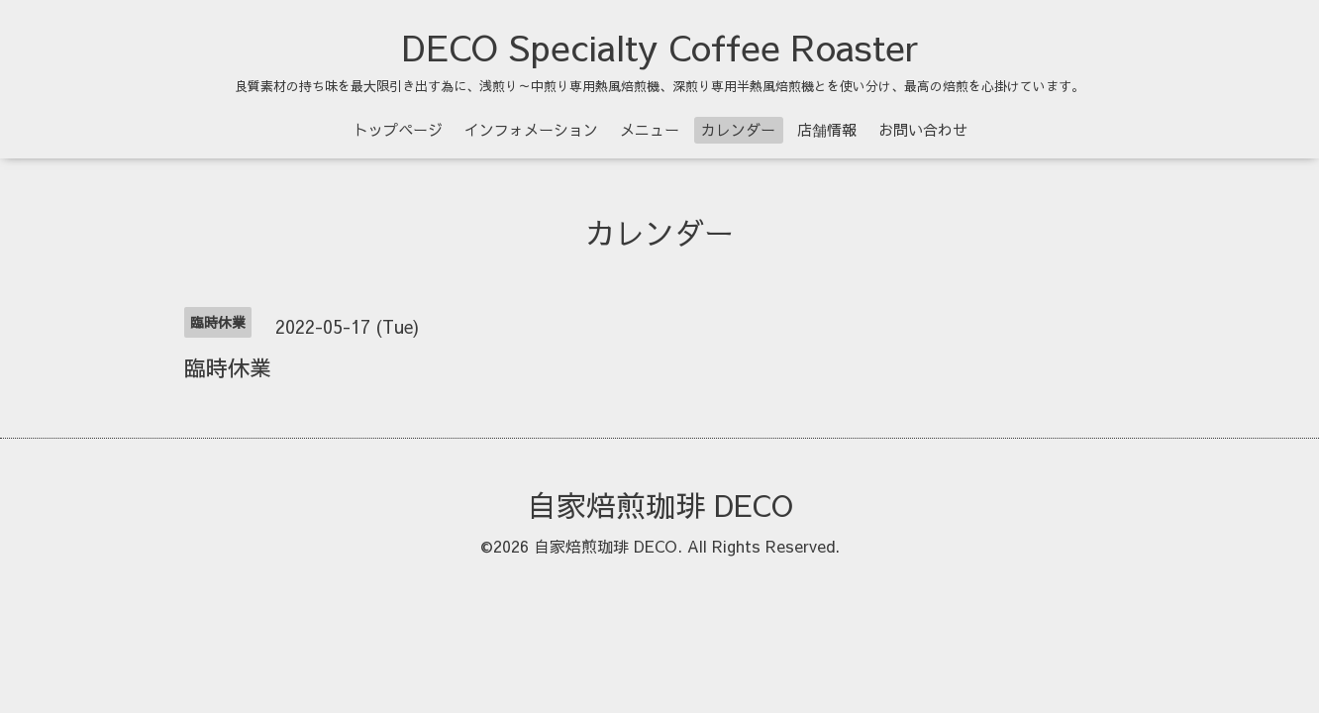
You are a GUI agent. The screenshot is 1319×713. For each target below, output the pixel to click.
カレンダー (738, 129)
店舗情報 (827, 129)
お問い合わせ (922, 129)
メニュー (649, 129)
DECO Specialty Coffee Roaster (660, 46)
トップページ (398, 129)
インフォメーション (531, 129)
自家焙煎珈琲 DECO (660, 504)
